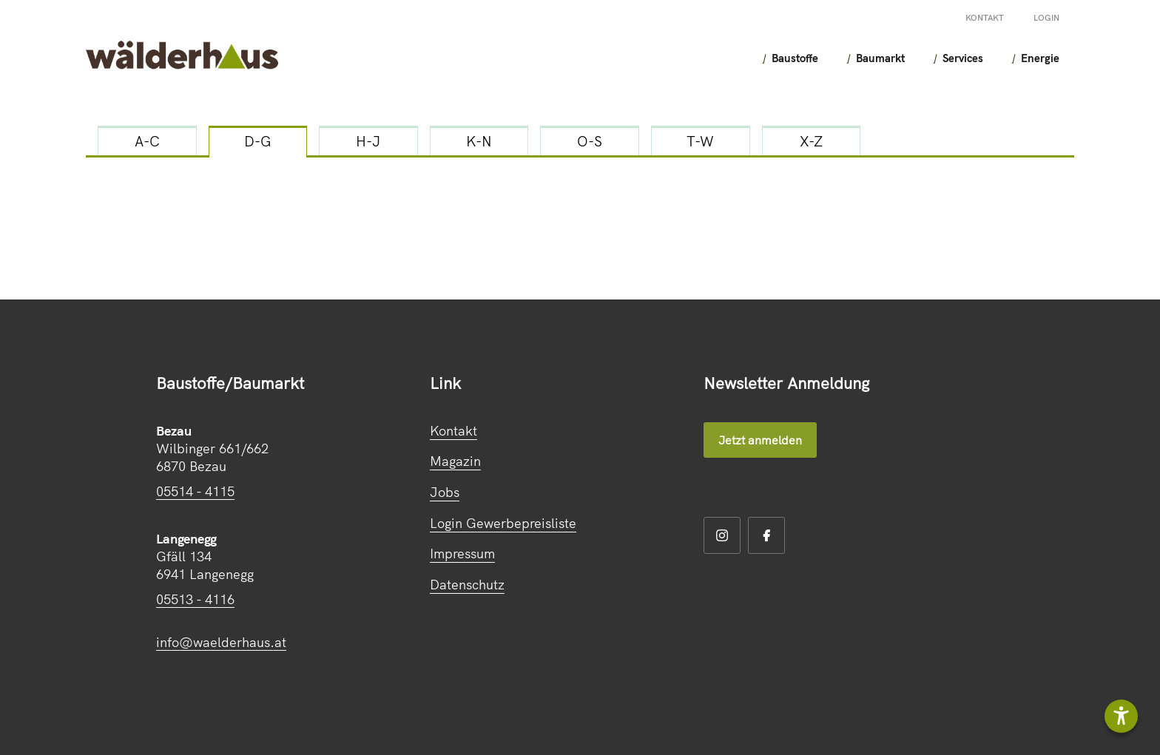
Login (1046, 18)
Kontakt (984, 18)
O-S (589, 141)
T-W (700, 141)
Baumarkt (852, 58)
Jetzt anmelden (760, 440)
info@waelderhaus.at (221, 642)
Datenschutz (467, 584)
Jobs (444, 492)
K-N (479, 141)
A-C (147, 141)
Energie (1025, 58)
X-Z (811, 141)
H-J (368, 141)
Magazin (455, 461)
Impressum (462, 553)
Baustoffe (760, 58)
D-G (258, 141)
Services (941, 58)
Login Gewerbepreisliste (503, 523)
